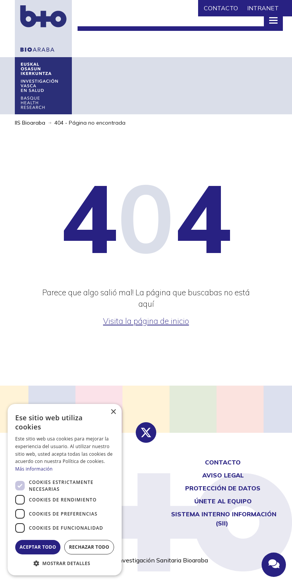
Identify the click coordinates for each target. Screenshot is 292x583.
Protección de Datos (222, 488)
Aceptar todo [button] (37, 547)
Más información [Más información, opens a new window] (33, 469)
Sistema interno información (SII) (223, 518)
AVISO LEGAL (223, 475)
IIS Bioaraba (30, 122)
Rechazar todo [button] (89, 547)
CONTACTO (221, 8)
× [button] (113, 412)
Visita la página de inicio (146, 321)
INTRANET (263, 8)
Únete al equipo (223, 501)
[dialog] (65, 489)
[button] (64, 563)
